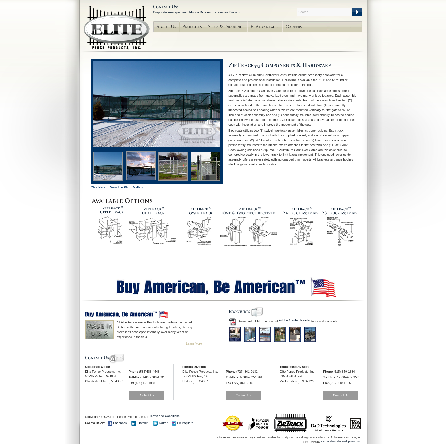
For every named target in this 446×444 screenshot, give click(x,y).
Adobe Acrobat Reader (294, 320)
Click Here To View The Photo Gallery (117, 187)
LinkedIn (140, 423)
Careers (294, 26)
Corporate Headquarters (170, 12)
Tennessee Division (226, 12)
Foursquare (182, 423)
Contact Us (146, 395)
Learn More (194, 343)
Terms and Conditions (164, 416)
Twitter (160, 423)
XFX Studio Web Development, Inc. (341, 441)
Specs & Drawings (226, 26)
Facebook (117, 423)
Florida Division (200, 12)
